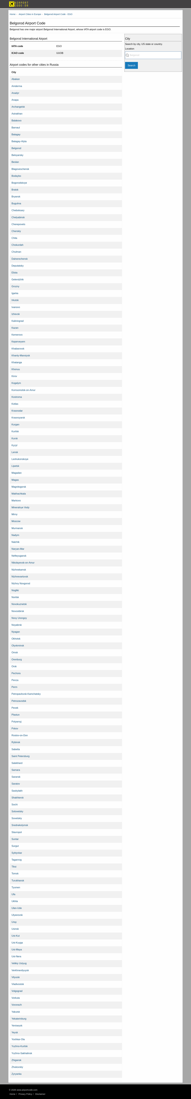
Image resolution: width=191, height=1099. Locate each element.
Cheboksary (17, 210)
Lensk (14, 452)
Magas (15, 479)
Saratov (15, 783)
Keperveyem (18, 341)
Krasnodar (17, 410)
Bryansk (15, 196)
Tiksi (13, 866)
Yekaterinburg (18, 1018)
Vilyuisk (15, 977)
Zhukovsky (17, 1067)
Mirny (14, 514)
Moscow (15, 521)
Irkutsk (15, 300)
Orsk (14, 666)
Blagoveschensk (20, 169)
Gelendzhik (17, 279)
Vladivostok (17, 984)
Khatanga (16, 362)
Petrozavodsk (18, 701)
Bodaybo (16, 176)
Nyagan (15, 631)
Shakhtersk (17, 797)
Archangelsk (18, 106)
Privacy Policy (25, 1094)
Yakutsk (15, 1011)
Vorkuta (15, 997)
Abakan (15, 79)
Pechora (15, 673)
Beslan (15, 162)
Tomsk (15, 873)
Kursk (14, 438)
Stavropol (16, 832)
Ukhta (14, 901)
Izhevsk (15, 314)
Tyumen (15, 887)
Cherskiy (16, 231)
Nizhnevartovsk (19, 576)
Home (12, 1094)
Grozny (15, 286)
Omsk (14, 652)
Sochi (14, 804)
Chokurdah (17, 245)
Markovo (16, 500)
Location (129, 48)
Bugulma (16, 203)
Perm (14, 687)
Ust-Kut (15, 935)
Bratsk (14, 189)
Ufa (13, 894)
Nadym (15, 535)
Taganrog (16, 859)
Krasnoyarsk (18, 417)
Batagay (15, 134)
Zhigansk (16, 1060)
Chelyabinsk (18, 217)
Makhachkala (18, 493)
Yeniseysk (16, 1025)
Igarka (14, 293)
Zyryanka (16, 1074)
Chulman (16, 251)
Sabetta (15, 749)
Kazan (14, 327)
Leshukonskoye (19, 459)
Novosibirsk (17, 611)
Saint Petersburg (20, 756)
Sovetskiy (16, 818)
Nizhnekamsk (18, 569)
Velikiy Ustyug (19, 963)
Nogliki (15, 590)
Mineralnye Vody (20, 507)
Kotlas (14, 403)
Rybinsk (15, 742)
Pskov (14, 728)
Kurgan (15, 424)
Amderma (16, 86)
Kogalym (16, 383)
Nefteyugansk (18, 555)
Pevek (14, 707)
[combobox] (153, 55)
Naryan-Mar (17, 548)
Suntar (15, 839)
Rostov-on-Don (19, 735)
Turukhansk (17, 880)
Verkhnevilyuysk (20, 970)
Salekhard (16, 763)
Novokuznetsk (19, 604)
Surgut (15, 846)
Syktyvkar (16, 852)
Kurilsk (15, 431)
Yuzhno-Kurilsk (19, 1046)
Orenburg (16, 659)
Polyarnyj (16, 721)
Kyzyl (14, 445)
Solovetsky (17, 811)
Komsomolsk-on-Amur (23, 390)
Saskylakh (17, 790)
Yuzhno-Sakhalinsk (21, 1053)
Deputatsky (17, 265)
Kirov (14, 376)
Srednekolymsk (19, 825)
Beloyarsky (17, 155)
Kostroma (16, 397)
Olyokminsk (17, 645)
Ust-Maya (16, 949)
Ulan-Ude (16, 908)
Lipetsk (15, 466)
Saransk (15, 776)
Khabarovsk (17, 348)
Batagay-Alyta (19, 141)
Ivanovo (15, 307)
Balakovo (16, 120)
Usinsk (15, 928)
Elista (14, 272)
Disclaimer (40, 1094)
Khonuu (15, 369)
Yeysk (14, 1032)
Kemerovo (17, 334)
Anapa (15, 99)
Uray (14, 922)
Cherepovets (18, 224)
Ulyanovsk (17, 915)
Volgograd (16, 991)
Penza (14, 680)
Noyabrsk (16, 625)
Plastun (15, 714)
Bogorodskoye (19, 182)
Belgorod (16, 148)
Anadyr (15, 93)
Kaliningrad (17, 321)
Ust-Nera (16, 956)
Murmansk (17, 528)
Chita (14, 238)
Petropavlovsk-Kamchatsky (26, 694)
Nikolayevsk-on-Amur (22, 562)
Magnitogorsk (18, 486)
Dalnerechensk (19, 258)
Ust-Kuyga (17, 942)
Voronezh (16, 1004)
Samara (15, 770)
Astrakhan (16, 113)
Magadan (16, 472)
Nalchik (15, 542)
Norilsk (15, 597)
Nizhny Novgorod (20, 583)
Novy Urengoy (19, 618)
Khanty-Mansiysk (20, 355)
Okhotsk (15, 638)
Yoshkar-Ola (18, 1039)
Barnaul (15, 127)
